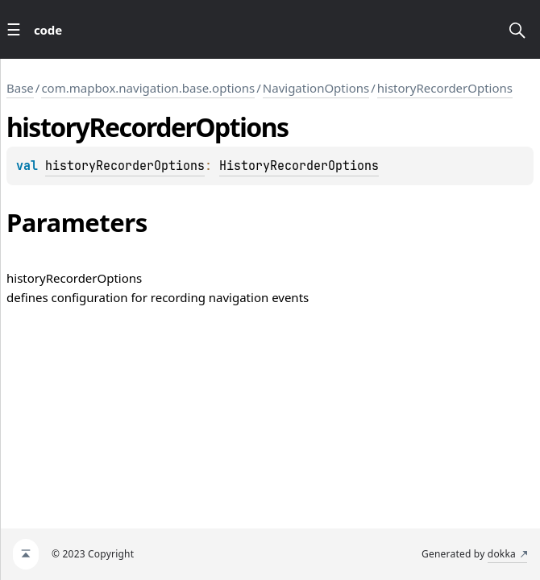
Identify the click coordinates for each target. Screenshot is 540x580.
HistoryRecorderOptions (299, 166)
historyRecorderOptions (445, 88)
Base (20, 88)
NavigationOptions (316, 88)
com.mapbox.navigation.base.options (148, 88)
